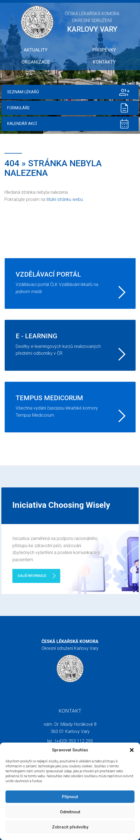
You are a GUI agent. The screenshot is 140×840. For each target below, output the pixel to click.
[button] (131, 750)
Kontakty (104, 62)
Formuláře (18, 107)
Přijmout (70, 796)
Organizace (35, 62)
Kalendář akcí (22, 123)
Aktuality (36, 50)
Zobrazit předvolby (70, 827)
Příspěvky (104, 50)
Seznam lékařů (23, 91)
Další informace (32, 576)
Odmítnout (70, 811)
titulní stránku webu (64, 199)
